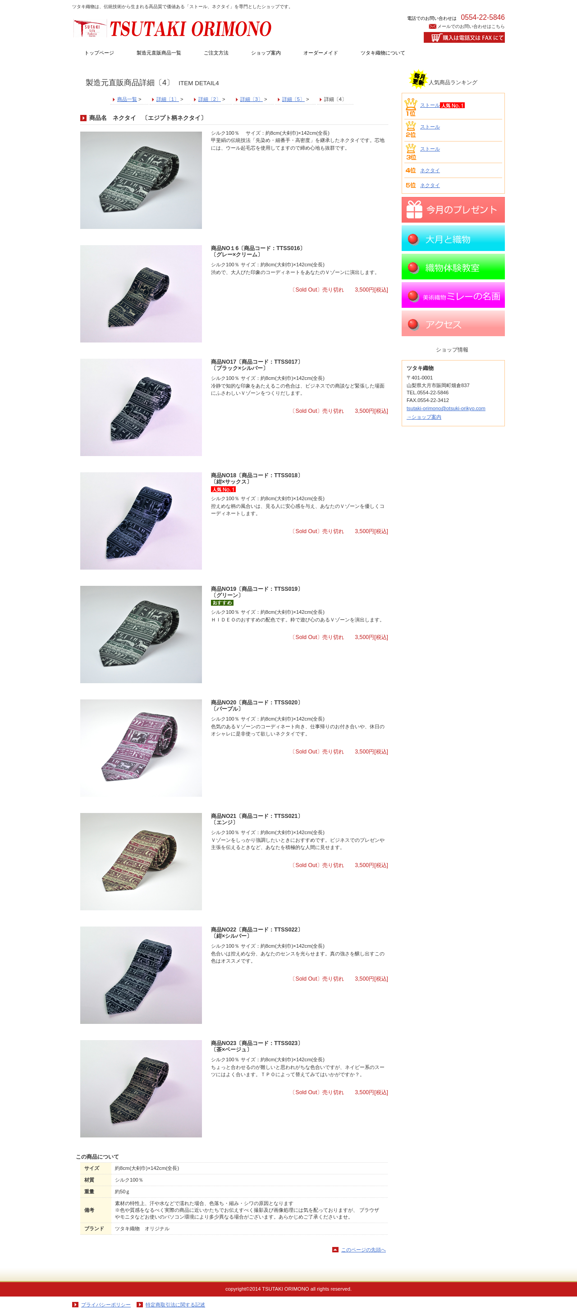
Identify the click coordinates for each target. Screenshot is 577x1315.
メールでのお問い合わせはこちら (471, 26)
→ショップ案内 (424, 417)
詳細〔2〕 (209, 99)
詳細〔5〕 (293, 99)
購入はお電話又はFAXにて (464, 37)
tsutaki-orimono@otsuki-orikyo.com (446, 408)
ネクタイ (430, 170)
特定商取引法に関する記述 (175, 1304)
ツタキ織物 (173, 27)
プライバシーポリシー (106, 1304)
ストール (430, 105)
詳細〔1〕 (167, 99)
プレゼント (453, 210)
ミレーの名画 (453, 295)
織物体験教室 (453, 266)
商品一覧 (127, 99)
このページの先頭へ (363, 1249)
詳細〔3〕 (251, 99)
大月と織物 (453, 238)
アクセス (453, 323)
